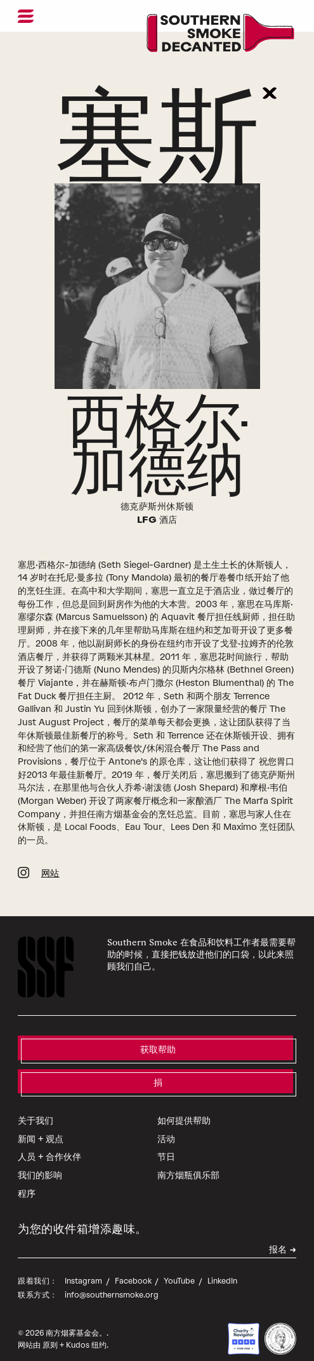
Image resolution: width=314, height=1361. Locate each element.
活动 (166, 1126)
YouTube (180, 1268)
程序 (27, 1181)
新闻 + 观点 (40, 1126)
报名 (278, 1238)
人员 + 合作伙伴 (49, 1144)
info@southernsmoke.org (112, 1282)
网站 (50, 861)
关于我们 (35, 1108)
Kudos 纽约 (86, 1332)
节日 (166, 1144)
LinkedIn (222, 1268)
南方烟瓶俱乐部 (188, 1162)
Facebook (134, 1268)
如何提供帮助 (184, 1108)
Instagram (84, 1268)
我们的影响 (40, 1162)
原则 (50, 1332)
